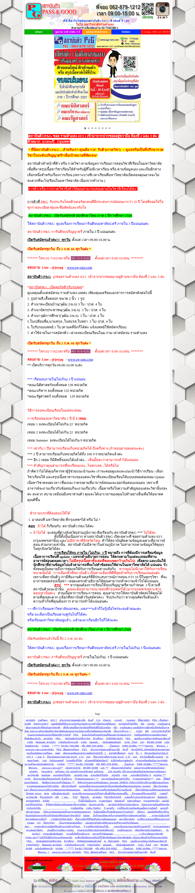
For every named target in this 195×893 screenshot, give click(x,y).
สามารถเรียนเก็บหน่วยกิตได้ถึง (115, 779)
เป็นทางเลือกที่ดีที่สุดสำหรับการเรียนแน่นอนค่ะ (96, 819)
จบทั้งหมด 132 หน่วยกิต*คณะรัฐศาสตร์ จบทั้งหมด (79, 771)
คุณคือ (28, 724)
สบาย (46, 793)
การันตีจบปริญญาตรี (68, 742)
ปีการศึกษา (98, 738)
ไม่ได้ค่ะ (46, 801)
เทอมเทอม (45, 775)
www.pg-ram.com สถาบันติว (66, 852)
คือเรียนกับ (162, 797)
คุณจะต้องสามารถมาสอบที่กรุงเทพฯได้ (131, 826)
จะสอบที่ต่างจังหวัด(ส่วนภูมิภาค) (140, 797)
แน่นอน (86, 815)
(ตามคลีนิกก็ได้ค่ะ (74, 760)
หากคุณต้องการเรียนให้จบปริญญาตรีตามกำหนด (57, 826)
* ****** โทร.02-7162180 (65, 746)
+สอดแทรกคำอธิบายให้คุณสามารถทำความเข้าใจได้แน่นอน (111, 823)
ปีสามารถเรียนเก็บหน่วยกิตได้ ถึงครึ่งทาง (52, 779)
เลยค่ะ (57, 753)
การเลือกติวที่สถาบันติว (61, 819)
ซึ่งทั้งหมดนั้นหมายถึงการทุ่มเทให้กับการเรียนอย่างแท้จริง (119, 815)
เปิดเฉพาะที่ (120, 801)
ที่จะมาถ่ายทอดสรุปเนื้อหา (70, 823)
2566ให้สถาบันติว (114, 738)
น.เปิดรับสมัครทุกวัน (44, 848)
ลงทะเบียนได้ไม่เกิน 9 (140, 775)
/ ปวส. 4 (40, 757)
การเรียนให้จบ (77, 808)
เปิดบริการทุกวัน (73, 768)
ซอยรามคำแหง (134, 801)
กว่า (39, 823)
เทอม (125, 775)
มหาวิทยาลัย (31, 797)
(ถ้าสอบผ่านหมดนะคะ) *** (87, 779)
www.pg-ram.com (79, 267)
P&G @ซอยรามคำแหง (67, 749)
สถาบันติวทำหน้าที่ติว (128, 724)
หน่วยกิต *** (159, 775)
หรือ (142, 724)
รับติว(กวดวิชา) (41, 724)
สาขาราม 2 (107, 858)
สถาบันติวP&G (33, 801)
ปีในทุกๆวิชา (49, 823)
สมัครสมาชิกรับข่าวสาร (96, 32)
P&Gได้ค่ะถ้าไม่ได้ (113, 797)
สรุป (28, 826)
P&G (76, 735)
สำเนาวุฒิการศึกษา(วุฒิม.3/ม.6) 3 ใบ (111, 757)
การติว (138, 731)
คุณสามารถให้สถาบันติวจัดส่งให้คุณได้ (96, 830)
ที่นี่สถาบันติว (144, 720)
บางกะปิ (119, 720)
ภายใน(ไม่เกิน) (32, 845)
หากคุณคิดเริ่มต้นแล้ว (53, 834)
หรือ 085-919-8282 (93, 746)
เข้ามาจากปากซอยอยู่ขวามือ (72, 720)
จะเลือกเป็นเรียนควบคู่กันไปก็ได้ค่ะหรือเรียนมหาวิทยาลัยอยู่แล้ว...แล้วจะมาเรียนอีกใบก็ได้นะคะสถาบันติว (121, 837)
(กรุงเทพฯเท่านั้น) (151, 801)
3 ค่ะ (98, 720)
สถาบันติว (30, 720)
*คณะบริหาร (46, 771)
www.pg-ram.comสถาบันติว (39, 749)
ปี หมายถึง (109, 808)
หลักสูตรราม (121, 858)
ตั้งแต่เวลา (114, 746)
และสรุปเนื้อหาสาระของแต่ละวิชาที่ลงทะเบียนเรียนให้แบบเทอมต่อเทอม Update (115, 786)
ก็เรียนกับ (85, 797)
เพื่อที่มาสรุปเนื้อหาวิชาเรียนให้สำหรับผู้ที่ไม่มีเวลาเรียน (87, 727)
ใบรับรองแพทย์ (57, 760)
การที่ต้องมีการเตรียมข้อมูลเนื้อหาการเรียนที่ (137, 808)
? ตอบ (66, 797)
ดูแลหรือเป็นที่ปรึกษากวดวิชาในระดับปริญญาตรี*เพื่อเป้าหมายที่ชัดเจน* (83, 724)
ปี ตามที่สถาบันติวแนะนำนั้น (97, 826)
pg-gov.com (42, 863)
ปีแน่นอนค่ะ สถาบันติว (46, 742)
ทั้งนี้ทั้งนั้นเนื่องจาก (87, 801)
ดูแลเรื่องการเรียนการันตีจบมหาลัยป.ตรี (152, 738)
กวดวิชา (151, 724)
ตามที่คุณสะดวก (124, 830)
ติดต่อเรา (126, 32)
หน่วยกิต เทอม (80, 775)
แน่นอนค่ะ (94, 742)
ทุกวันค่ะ (45, 746)
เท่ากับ (28, 779)
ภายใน (30, 742)
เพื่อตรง (140, 812)
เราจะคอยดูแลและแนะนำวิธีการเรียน (43, 786)
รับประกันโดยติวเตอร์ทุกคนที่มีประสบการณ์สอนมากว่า (106, 735)
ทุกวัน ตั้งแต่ (130, 742)
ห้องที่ (90, 720)
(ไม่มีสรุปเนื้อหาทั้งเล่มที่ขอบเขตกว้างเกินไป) (113, 812)
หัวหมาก (107, 720)
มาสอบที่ (163, 793)
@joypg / (162, 746)
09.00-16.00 (154, 742)
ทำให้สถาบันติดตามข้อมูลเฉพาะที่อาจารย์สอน (66, 804)
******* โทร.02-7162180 (81, 764)
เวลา (142, 742)
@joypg (34, 768)
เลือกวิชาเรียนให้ (69, 786)
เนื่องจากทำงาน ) (123, 731)
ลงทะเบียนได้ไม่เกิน (62, 775)
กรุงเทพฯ (130, 720)
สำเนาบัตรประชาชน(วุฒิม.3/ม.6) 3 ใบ (65, 757)
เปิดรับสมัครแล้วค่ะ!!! (112, 742)
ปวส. (88, 757)
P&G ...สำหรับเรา (160, 720)
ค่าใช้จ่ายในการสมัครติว (122, 760)
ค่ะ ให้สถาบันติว (111, 841)
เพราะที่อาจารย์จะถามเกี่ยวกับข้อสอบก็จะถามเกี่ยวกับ (108, 790)
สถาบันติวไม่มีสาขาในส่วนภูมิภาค (123, 804)
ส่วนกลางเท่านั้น (97, 804)
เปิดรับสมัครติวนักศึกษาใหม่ (77, 738)
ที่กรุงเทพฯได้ (46, 797)
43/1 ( (53, 720)
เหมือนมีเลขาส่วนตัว (61, 793)
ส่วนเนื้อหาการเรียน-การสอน (60, 830)
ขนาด (130, 753)
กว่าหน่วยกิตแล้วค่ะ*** (143, 779)
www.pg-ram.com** (52, 768)
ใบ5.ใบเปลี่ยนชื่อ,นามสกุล (151, 757)
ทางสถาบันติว (105, 801)
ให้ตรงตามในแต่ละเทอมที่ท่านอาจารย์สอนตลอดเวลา (67, 812)
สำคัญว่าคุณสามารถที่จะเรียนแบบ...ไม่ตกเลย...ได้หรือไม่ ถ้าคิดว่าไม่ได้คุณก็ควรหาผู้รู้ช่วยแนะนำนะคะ (123, 782)
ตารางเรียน (94, 858)
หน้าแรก (38, 32)
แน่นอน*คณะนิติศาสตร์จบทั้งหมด (149, 768)
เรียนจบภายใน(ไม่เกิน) (121, 768)
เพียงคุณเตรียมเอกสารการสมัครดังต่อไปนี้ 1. (84, 753)
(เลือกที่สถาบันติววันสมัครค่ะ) (149, 830)
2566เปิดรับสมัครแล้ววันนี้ (89, 841)
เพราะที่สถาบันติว (127, 819)
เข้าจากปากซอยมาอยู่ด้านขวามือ (105, 749)
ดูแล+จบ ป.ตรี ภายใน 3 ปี (67, 32)
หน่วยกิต (33, 771)
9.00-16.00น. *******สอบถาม (138, 746)
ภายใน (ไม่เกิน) (93, 808)
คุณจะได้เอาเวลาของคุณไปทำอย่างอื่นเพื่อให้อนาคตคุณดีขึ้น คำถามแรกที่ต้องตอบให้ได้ (114, 793)
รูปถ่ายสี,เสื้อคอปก (117, 753)
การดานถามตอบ (137, 858)
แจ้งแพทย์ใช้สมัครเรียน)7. (96, 760)
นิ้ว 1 (139, 753)
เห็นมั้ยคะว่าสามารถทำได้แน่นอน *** (58, 782)
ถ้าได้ (75, 797)
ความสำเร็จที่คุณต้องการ (78, 834)
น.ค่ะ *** (105, 768)
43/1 (85, 749)
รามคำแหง (43, 720)
